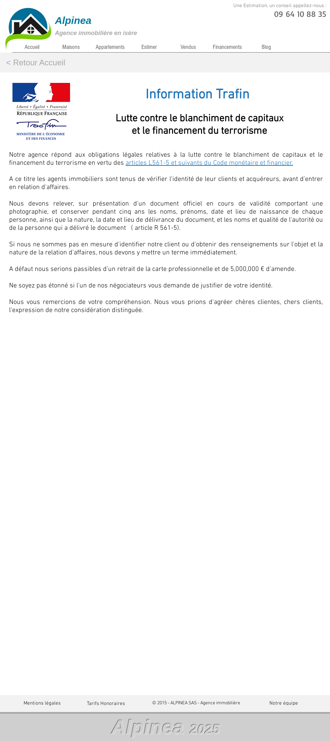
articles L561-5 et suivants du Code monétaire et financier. (209, 163)
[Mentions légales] (42, 703)
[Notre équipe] (283, 703)
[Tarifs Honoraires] (105, 703)
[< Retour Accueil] (35, 62)
